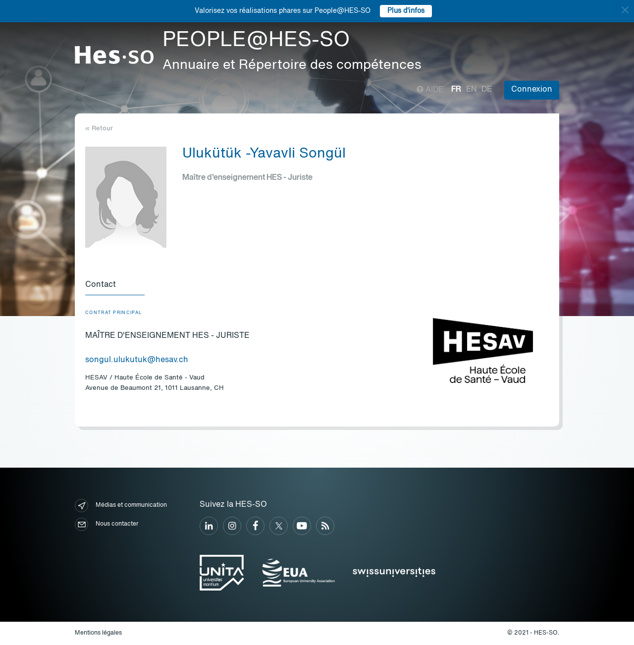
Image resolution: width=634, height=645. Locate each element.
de (486, 90)
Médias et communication (121, 505)
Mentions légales (98, 633)
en (471, 90)
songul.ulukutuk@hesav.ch (136, 360)
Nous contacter (106, 524)
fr (456, 90)
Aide (430, 90)
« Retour (99, 128)
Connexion (531, 90)
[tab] (115, 285)
